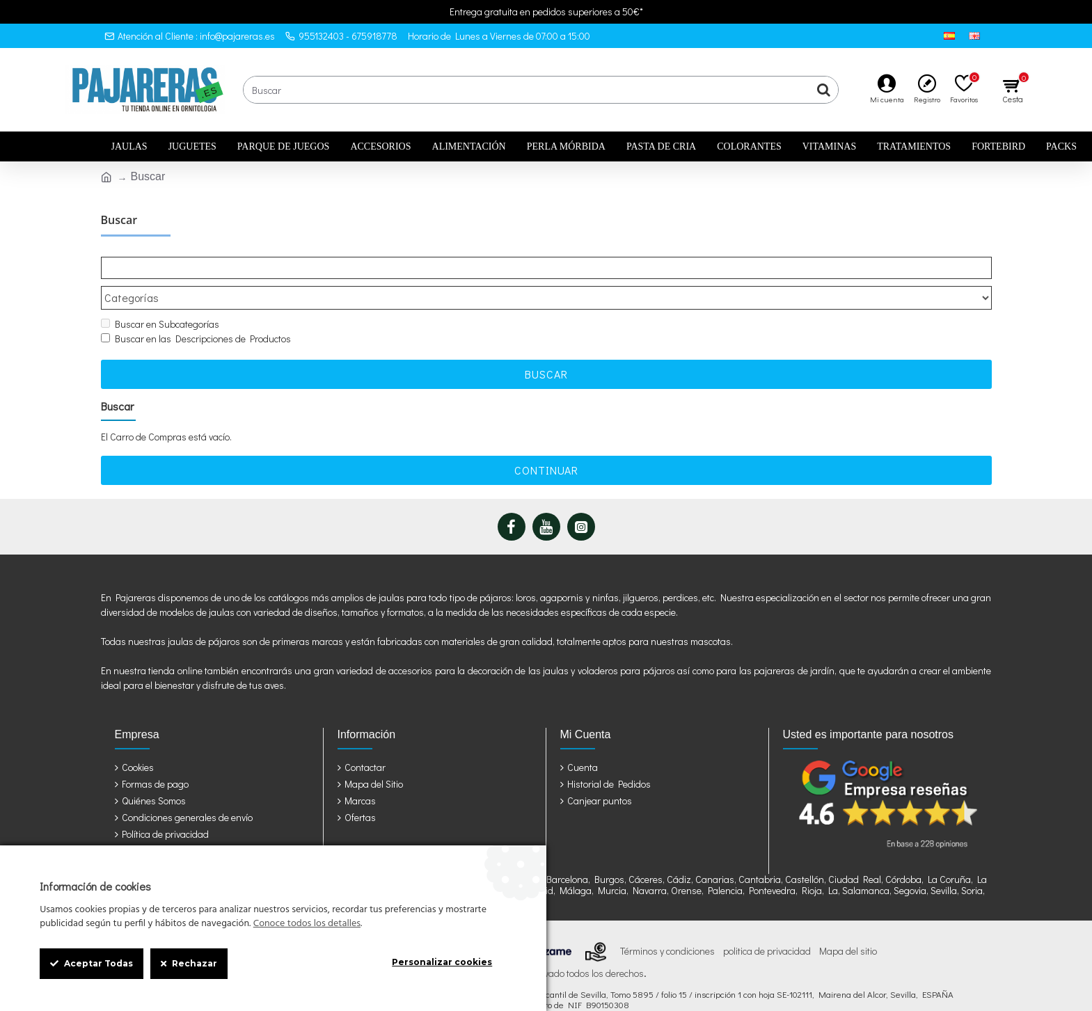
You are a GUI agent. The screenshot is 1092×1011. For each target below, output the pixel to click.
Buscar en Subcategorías (160, 297)
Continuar (546, 443)
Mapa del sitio (848, 924)
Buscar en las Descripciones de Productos (196, 312)
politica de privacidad (767, 924)
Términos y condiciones (667, 924)
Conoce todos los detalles (307, 924)
